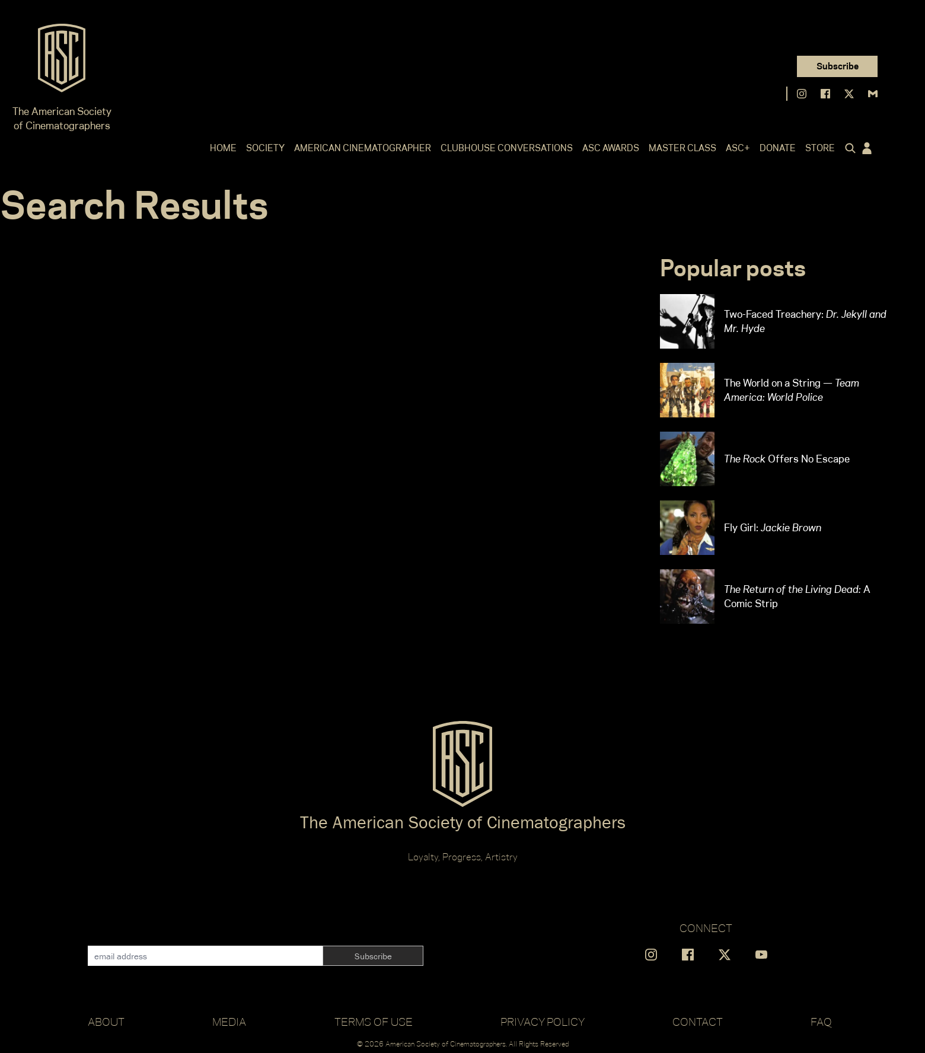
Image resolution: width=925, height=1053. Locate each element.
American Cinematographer (362, 148)
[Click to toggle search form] (848, 148)
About (106, 1021)
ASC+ (738, 148)
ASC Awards (610, 148)
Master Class (682, 148)
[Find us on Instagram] (801, 93)
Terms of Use (373, 1021)
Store (820, 148)
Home (223, 148)
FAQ (821, 1021)
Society (265, 148)
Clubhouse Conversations (507, 148)
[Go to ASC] (61, 62)
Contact (697, 1021)
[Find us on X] (849, 93)
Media (229, 1021)
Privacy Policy (542, 1021)
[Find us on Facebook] (825, 93)
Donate (778, 148)
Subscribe (837, 66)
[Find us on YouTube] (761, 954)
